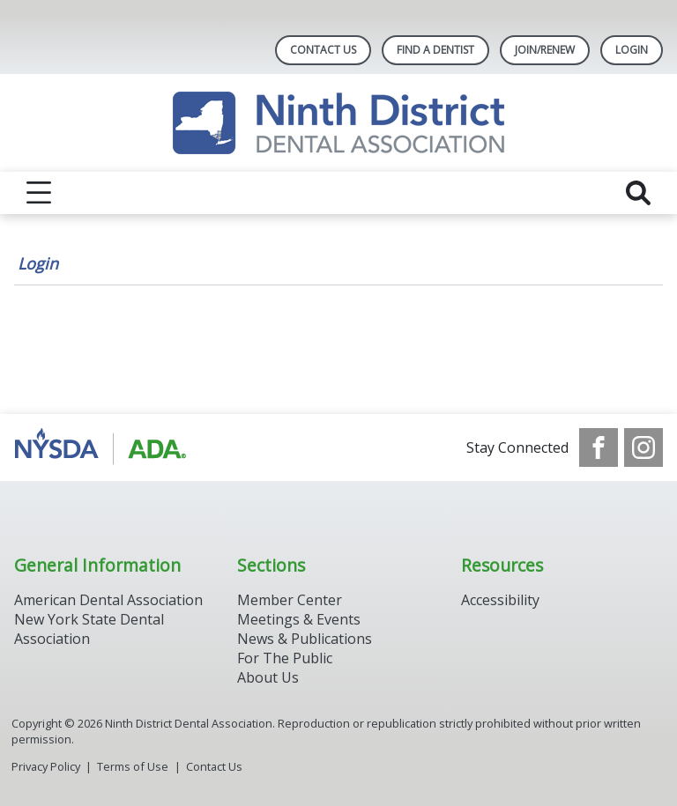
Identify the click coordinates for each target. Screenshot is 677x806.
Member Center (289, 600)
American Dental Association (108, 600)
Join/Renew (545, 49)
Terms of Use (132, 766)
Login (38, 263)
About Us (268, 677)
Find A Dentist (435, 49)
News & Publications (304, 638)
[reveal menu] (38, 193)
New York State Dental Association (89, 629)
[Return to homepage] (338, 123)
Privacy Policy (45, 766)
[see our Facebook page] (598, 447)
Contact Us (323, 49)
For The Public (284, 658)
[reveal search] (638, 193)
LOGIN (631, 49)
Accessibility (500, 600)
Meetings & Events (299, 619)
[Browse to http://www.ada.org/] (103, 447)
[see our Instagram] (643, 447)
